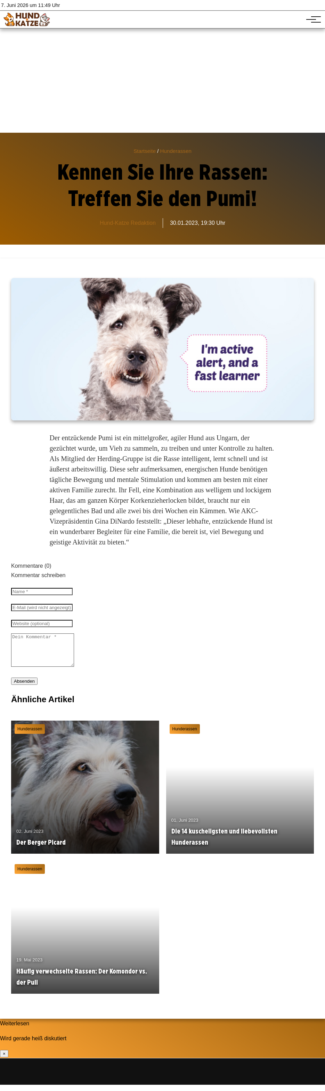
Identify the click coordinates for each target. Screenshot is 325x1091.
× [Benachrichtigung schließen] (4, 1060)
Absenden (24, 687)
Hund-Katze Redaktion (128, 223)
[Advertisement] (162, 80)
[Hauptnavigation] (311, 19)
